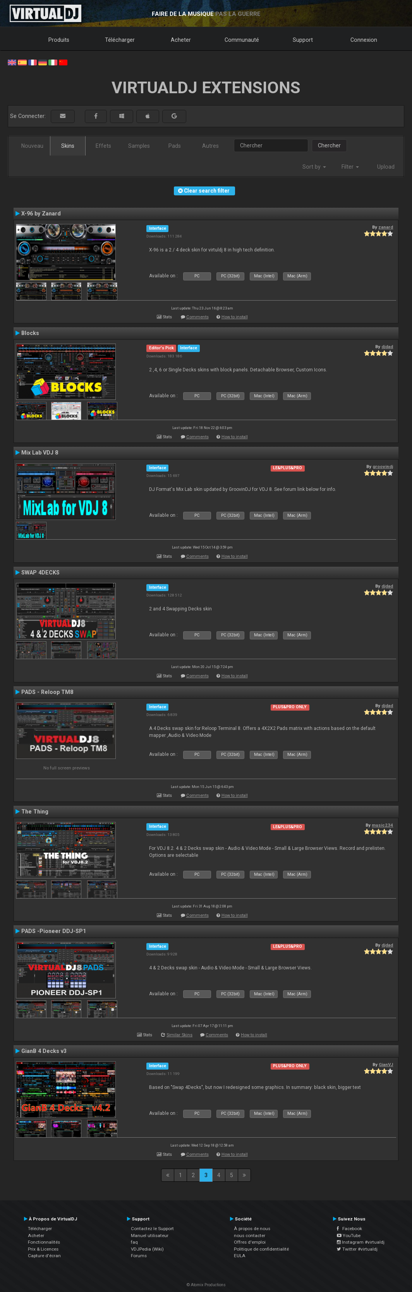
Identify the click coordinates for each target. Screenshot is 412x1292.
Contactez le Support (152, 1228)
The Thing (34, 811)
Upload (386, 167)
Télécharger (120, 40)
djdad (387, 346)
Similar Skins (179, 1034)
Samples (139, 146)
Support (303, 40)
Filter (350, 167)
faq (134, 1242)
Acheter (181, 40)
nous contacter (249, 1235)
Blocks (30, 333)
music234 (382, 825)
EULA (239, 1255)
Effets (103, 146)
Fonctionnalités (44, 1242)
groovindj (383, 466)
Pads (174, 146)
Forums (139, 1255)
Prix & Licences (43, 1249)
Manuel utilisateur (149, 1235)
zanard (385, 227)
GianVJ (386, 1064)
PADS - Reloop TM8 (47, 692)
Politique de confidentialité (261, 1249)
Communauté (242, 40)
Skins (67, 146)
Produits (58, 40)
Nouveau (32, 146)
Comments (197, 317)
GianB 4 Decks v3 (44, 1051)
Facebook (349, 1228)
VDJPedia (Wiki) (147, 1249)
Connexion (363, 40)
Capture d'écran (44, 1255)
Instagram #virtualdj (361, 1242)
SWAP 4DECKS (40, 572)
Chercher (329, 145)
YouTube (348, 1235)
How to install (234, 317)
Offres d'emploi (250, 1242)
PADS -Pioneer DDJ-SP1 (53, 931)
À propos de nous (252, 1228)
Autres (210, 146)
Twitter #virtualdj (357, 1249)
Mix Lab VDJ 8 (39, 452)
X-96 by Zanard (41, 213)
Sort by (314, 167)
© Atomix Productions (206, 1284)
